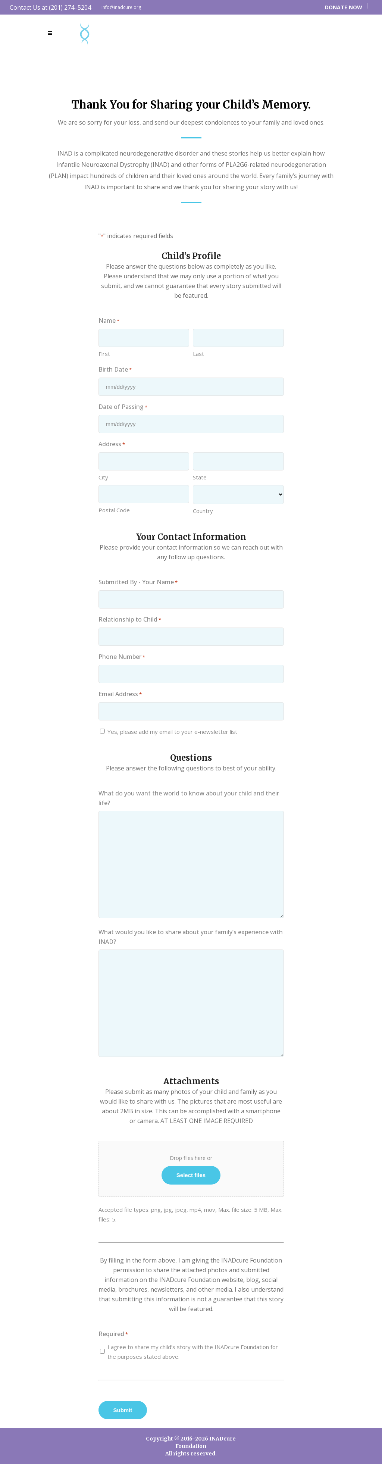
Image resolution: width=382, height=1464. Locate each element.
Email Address (120, 694)
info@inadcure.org (121, 7)
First (104, 353)
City (103, 477)
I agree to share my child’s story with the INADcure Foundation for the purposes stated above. (192, 1351)
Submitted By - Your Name (138, 582)
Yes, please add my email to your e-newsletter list (172, 731)
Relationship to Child (129, 620)
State (200, 477)
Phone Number (121, 657)
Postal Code (114, 510)
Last (198, 353)
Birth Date (115, 370)
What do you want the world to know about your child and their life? (188, 798)
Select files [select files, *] (191, 1175)
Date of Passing (122, 407)
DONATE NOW (343, 7)
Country (203, 510)
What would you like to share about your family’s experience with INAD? (190, 937)
